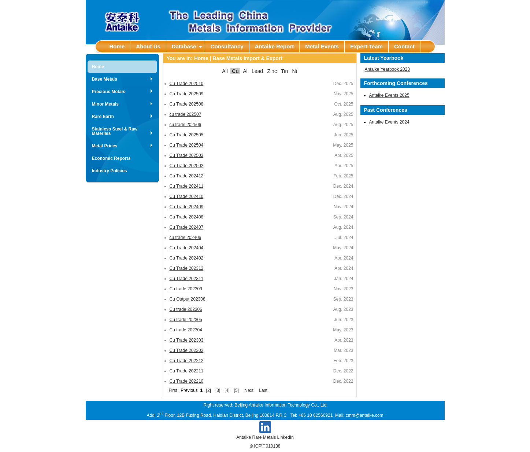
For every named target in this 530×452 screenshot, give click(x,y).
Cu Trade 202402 (187, 258)
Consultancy (227, 46)
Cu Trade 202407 (187, 227)
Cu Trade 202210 (187, 381)
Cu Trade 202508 (187, 104)
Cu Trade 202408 (187, 217)
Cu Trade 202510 (187, 83)
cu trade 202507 (185, 114)
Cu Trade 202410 (187, 196)
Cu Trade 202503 (187, 155)
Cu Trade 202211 (187, 371)
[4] (227, 390)
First (173, 390)
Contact (404, 46)
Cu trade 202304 (186, 329)
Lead (257, 71)
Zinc (272, 71)
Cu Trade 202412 (187, 176)
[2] (208, 390)
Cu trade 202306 (186, 309)
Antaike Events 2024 (389, 122)
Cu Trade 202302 (187, 350)
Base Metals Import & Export (247, 58)
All (225, 71)
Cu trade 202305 (186, 319)
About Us (148, 46)
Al (245, 71)
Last (263, 390)
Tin (284, 71)
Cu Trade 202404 (187, 247)
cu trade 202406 (185, 237)
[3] (217, 390)
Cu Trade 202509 (187, 93)
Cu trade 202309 (186, 288)
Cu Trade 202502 (187, 165)
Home (117, 46)
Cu (235, 71)
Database (187, 46)
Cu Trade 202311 (187, 278)
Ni (294, 71)
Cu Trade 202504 (187, 145)
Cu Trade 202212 (187, 360)
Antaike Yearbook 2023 (387, 69)
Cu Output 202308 (187, 299)
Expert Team (366, 46)
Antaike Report (274, 46)
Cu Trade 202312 (187, 268)
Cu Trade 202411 (187, 186)
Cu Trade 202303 (187, 340)
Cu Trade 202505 (187, 134)
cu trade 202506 (185, 124)
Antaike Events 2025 (389, 95)
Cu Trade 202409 (187, 206)
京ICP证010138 (264, 446)
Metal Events (322, 46)
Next (248, 390)
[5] (236, 390)
